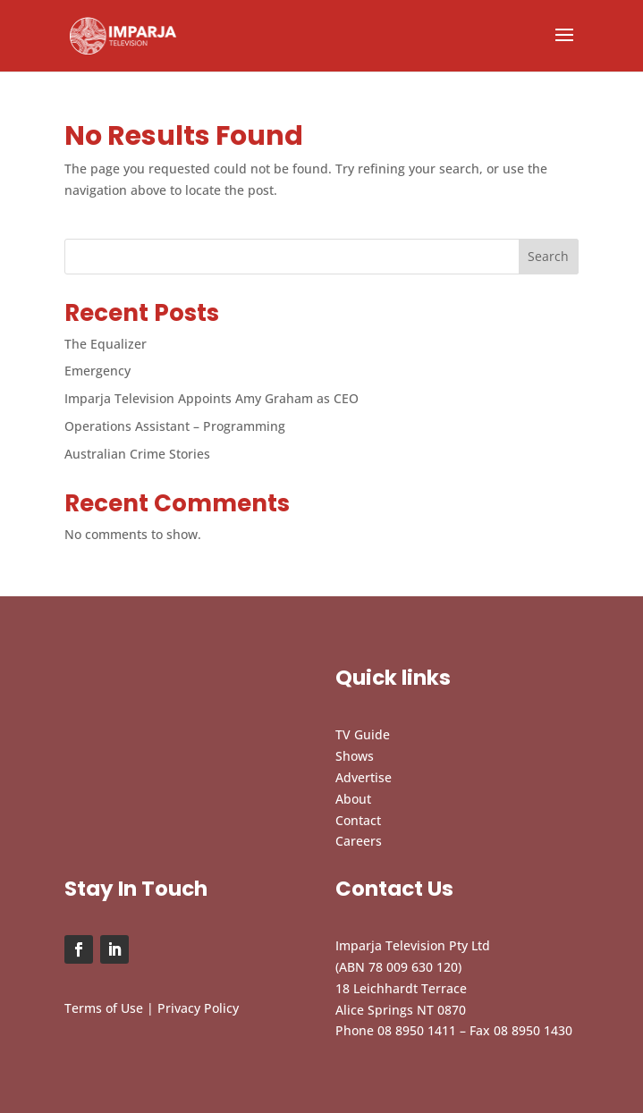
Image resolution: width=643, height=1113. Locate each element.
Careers (358, 840)
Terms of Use (103, 1007)
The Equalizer (105, 343)
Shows (354, 755)
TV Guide (362, 734)
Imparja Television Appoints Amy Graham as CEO (211, 398)
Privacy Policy (198, 1007)
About (353, 798)
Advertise (363, 777)
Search (548, 256)
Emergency (97, 370)
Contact (358, 820)
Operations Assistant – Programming (174, 425)
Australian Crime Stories (137, 453)
